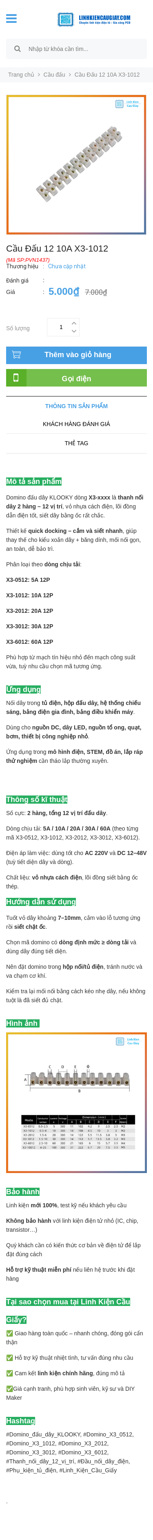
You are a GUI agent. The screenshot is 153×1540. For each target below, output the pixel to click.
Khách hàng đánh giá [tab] (76, 424)
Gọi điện (76, 379)
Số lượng (18, 327)
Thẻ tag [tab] (76, 443)
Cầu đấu (54, 74)
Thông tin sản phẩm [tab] (76, 406)
